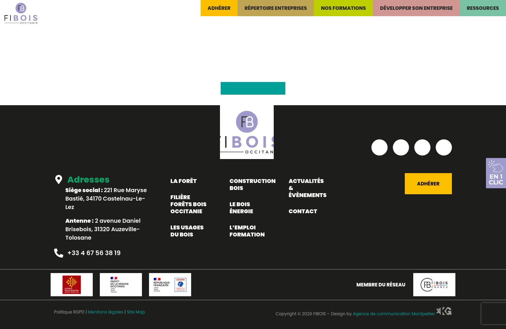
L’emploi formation (247, 231)
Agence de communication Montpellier (402, 314)
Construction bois (251, 184)
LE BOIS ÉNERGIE (241, 207)
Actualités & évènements (307, 188)
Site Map (136, 312)
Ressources (483, 8)
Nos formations (343, 8)
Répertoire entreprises (276, 8)
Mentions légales (105, 312)
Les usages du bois (187, 231)
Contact (302, 211)
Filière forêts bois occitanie (188, 204)
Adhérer (219, 8)
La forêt (183, 181)
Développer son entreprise (416, 8)
